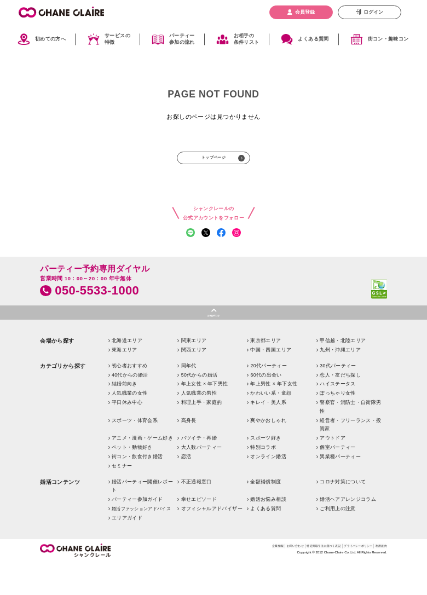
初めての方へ (50, 39)
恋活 (186, 489)
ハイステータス (337, 416)
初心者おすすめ (129, 398)
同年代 (189, 398)
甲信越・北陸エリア (343, 373)
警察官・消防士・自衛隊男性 (350, 439)
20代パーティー (268, 398)
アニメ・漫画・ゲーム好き (142, 470)
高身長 (189, 452)
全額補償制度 (265, 514)
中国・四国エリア (270, 382)
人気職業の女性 (129, 425)
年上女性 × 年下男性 (204, 416)
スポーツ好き (265, 470)
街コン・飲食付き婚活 (137, 489)
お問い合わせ (241, 579)
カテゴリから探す (62, 398)
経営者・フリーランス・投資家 (350, 457)
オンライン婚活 (268, 489)
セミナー (122, 498)
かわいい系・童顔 (270, 425)
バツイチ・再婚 (199, 470)
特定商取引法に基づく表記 (286, 579)
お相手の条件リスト (246, 39)
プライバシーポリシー (341, 579)
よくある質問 (313, 39)
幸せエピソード (199, 531)
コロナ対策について (343, 514)
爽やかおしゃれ (268, 452)
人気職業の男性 (199, 425)
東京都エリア (265, 373)
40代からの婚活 (130, 407)
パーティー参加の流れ (182, 39)
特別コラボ (263, 479)
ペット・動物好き (132, 479)
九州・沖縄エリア (340, 382)
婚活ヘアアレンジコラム (348, 531)
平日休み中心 (127, 434)
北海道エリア (127, 373)
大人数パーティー (201, 479)
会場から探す (57, 373)
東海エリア (124, 382)
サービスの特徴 (117, 39)
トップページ (214, 160)
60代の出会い (265, 407)
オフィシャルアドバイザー (212, 541)
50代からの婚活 (199, 407)
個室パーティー (337, 479)
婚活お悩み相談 (268, 531)
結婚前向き (124, 416)
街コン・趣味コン (388, 39)
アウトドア (332, 470)
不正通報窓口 (196, 514)
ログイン (373, 12)
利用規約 (378, 579)
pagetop (214, 345)
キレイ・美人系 (268, 434)
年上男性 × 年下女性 (273, 416)
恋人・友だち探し (340, 407)
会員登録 (305, 12)
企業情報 (213, 579)
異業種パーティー (340, 489)
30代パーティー (338, 398)
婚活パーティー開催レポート (142, 518)
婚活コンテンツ (60, 514)
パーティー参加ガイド (137, 531)
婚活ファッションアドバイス (141, 541)
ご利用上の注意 (337, 541)
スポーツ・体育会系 (135, 452)
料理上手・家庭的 (201, 434)
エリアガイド (127, 550)
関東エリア (194, 373)
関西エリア (194, 382)
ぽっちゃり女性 (337, 425)
